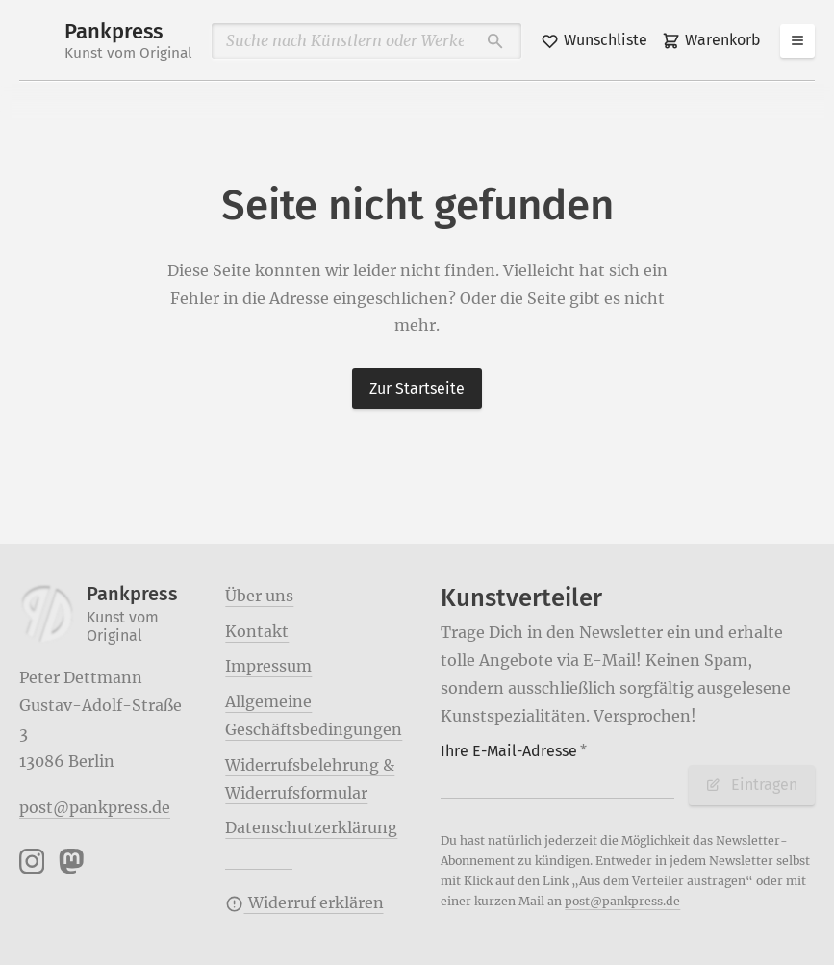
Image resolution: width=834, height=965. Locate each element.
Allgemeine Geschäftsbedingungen (313, 715)
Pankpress (128, 41)
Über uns (259, 595)
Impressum (268, 665)
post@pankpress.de (94, 807)
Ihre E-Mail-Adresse (514, 751)
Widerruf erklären (304, 902)
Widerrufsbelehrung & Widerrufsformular (309, 778)
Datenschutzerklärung (311, 827)
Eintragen (751, 784)
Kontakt (257, 631)
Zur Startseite (417, 388)
